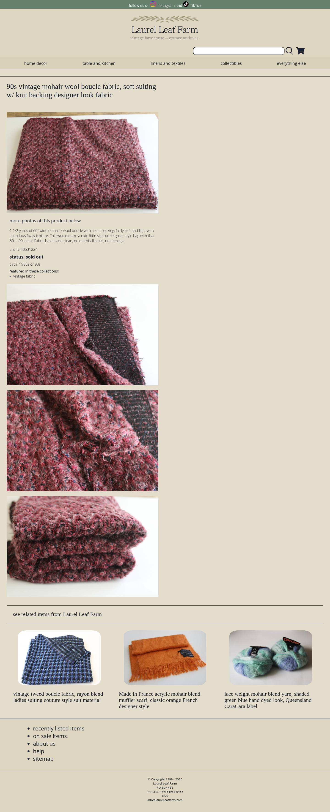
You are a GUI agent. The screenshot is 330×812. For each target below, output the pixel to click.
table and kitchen (99, 63)
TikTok (195, 5)
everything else (291, 63)
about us (44, 743)
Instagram (166, 5)
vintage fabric (24, 276)
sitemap (43, 758)
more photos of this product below (45, 221)
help (38, 751)
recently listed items (58, 728)
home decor (35, 63)
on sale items (50, 736)
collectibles (231, 63)
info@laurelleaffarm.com (165, 800)
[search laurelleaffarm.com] (290, 51)
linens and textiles (168, 63)
